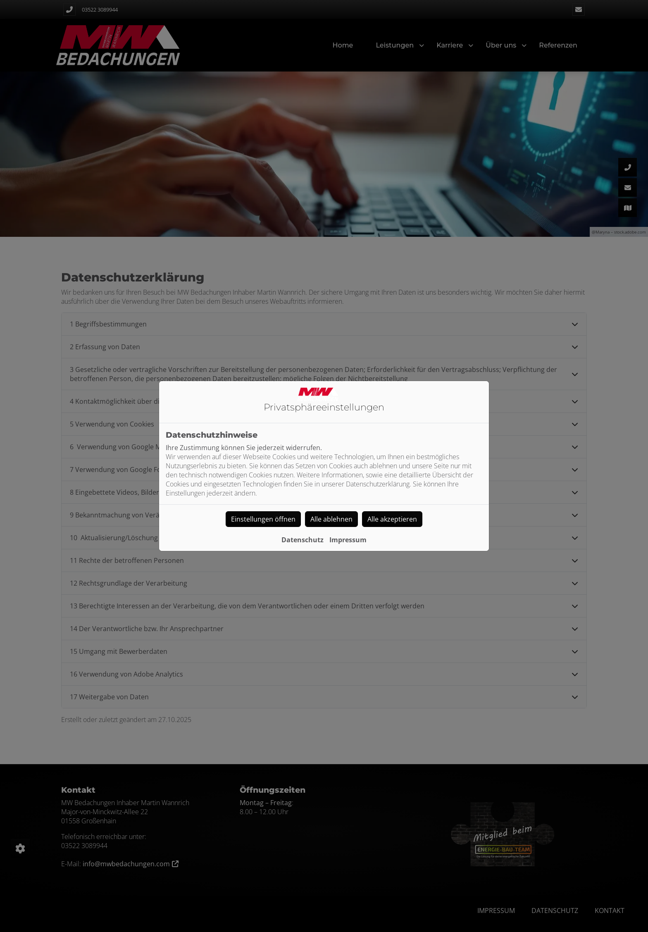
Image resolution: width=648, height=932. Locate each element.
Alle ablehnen (331, 519)
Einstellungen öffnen (263, 519)
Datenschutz (302, 539)
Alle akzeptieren (392, 519)
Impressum (348, 539)
